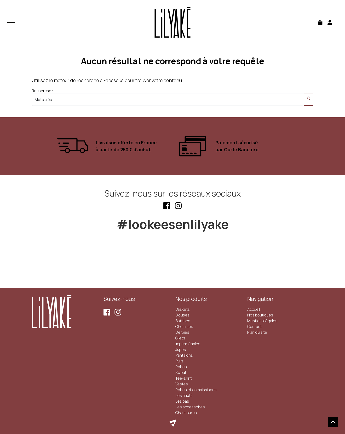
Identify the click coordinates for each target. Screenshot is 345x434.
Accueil (253, 309)
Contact (254, 326)
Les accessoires (190, 407)
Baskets (182, 309)
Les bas (182, 401)
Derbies (182, 332)
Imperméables (187, 343)
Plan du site (257, 332)
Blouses (182, 315)
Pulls (179, 361)
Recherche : (42, 90)
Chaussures (186, 412)
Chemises (184, 326)
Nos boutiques (260, 315)
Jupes (180, 349)
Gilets (180, 338)
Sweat (180, 372)
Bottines (182, 320)
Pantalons (184, 355)
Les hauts (184, 395)
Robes (181, 366)
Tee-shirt (183, 378)
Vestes (181, 384)
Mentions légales (262, 320)
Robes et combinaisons (196, 389)
